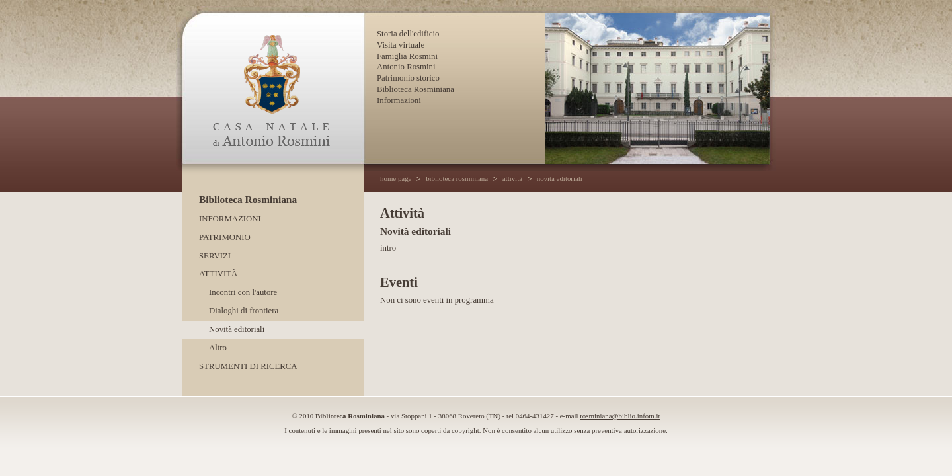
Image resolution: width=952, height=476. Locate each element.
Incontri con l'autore (243, 292)
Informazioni (399, 100)
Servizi (215, 255)
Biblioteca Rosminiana (415, 89)
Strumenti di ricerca (248, 366)
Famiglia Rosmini (407, 56)
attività (512, 178)
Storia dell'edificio (408, 33)
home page (395, 178)
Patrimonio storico (408, 78)
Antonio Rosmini (406, 66)
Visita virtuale (400, 45)
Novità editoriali (236, 329)
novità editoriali (559, 178)
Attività (218, 273)
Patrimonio (225, 237)
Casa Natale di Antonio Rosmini (273, 88)
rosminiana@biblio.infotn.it (620, 416)
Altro (218, 347)
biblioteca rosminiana (457, 178)
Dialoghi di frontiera (243, 310)
